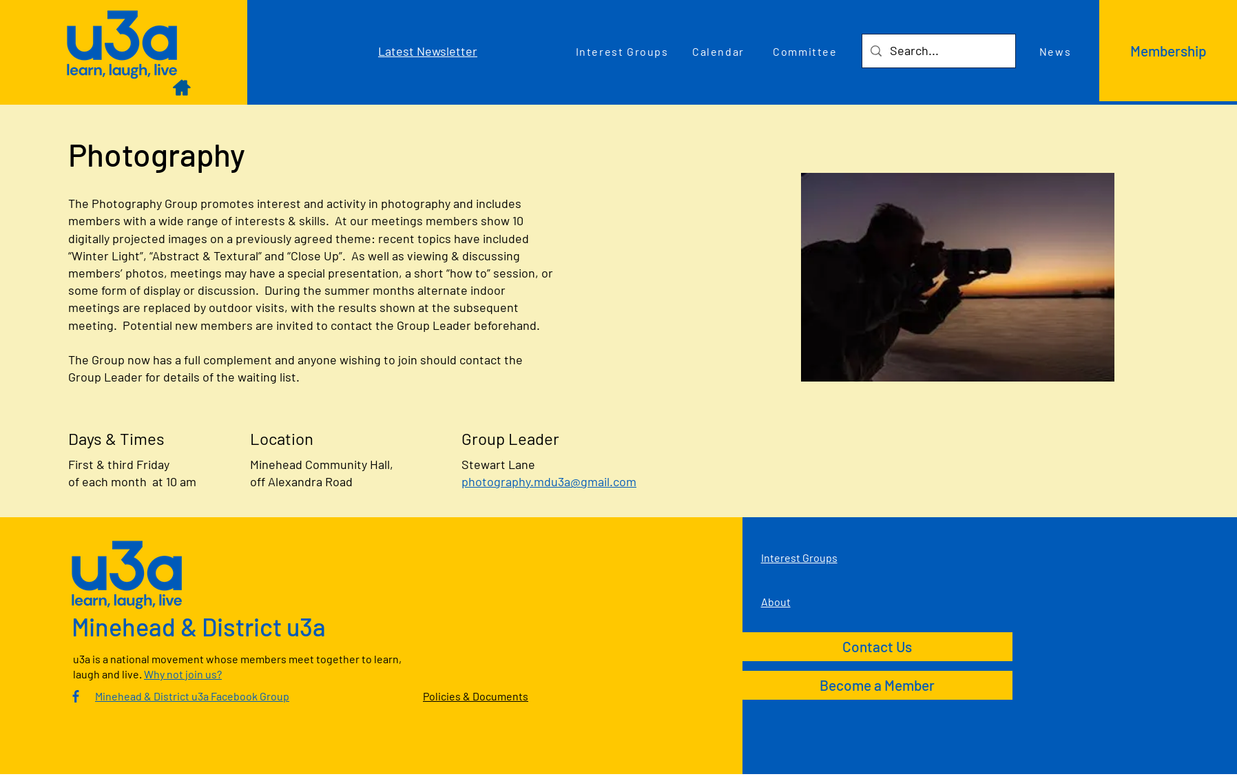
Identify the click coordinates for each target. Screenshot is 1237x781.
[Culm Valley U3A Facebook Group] (75, 696)
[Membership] (1168, 50)
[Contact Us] (877, 646)
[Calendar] (719, 51)
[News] (1056, 51)
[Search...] (938, 50)
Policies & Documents (475, 695)
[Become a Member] (877, 685)
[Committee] (806, 51)
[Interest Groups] (623, 51)
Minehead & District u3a (199, 626)
